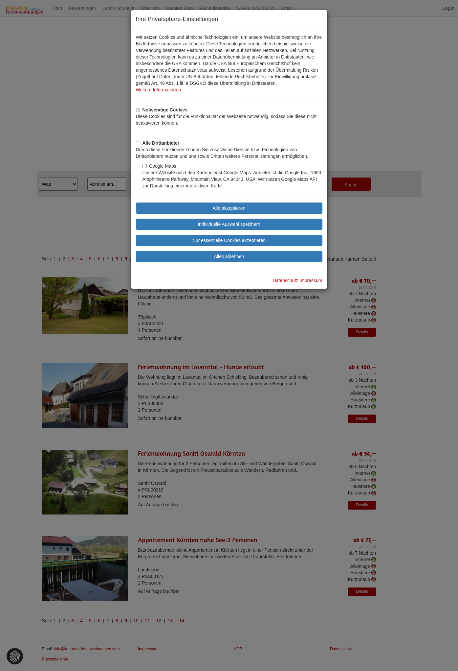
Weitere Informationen (158, 89)
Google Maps (159, 166)
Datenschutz (285, 280)
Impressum (310, 280)
